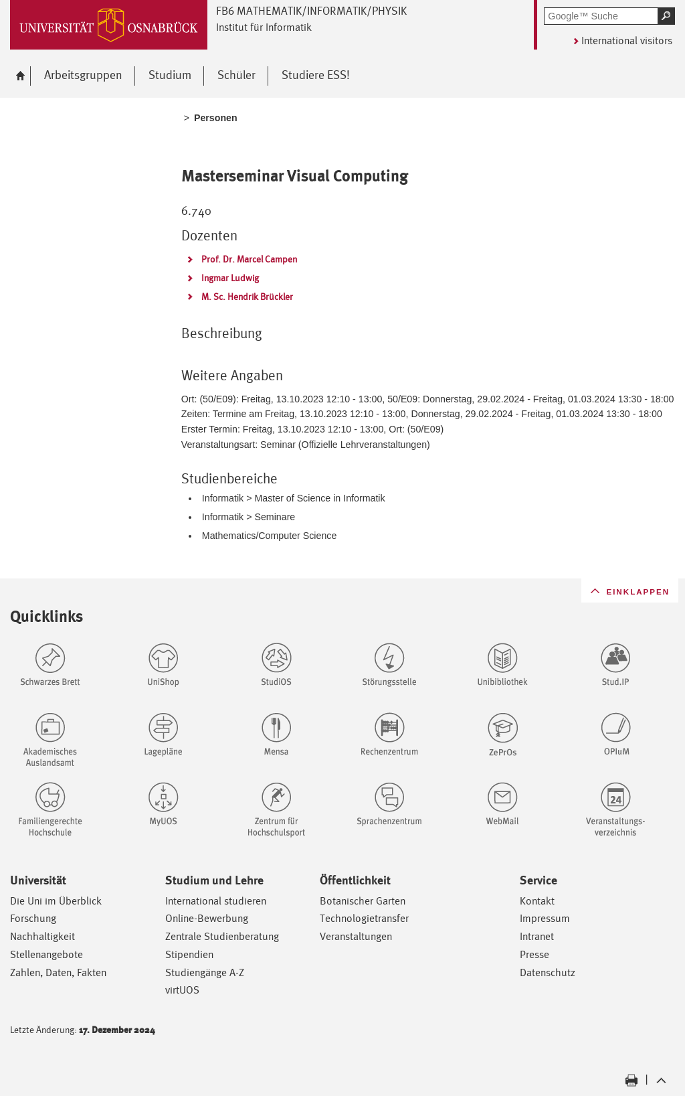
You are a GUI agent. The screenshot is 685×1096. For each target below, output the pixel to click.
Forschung (33, 918)
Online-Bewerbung (206, 918)
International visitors (626, 40)
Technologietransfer (364, 918)
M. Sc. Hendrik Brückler (247, 296)
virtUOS (182, 990)
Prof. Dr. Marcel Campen (249, 259)
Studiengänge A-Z (204, 972)
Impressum (545, 918)
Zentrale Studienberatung (222, 936)
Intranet (537, 936)
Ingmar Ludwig (230, 277)
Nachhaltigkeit (42, 936)
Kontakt (537, 900)
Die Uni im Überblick (56, 900)
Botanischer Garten (362, 900)
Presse (534, 954)
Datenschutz (547, 972)
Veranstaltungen (356, 936)
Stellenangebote (46, 954)
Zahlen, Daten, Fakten (58, 972)
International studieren (215, 900)
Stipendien (189, 954)
